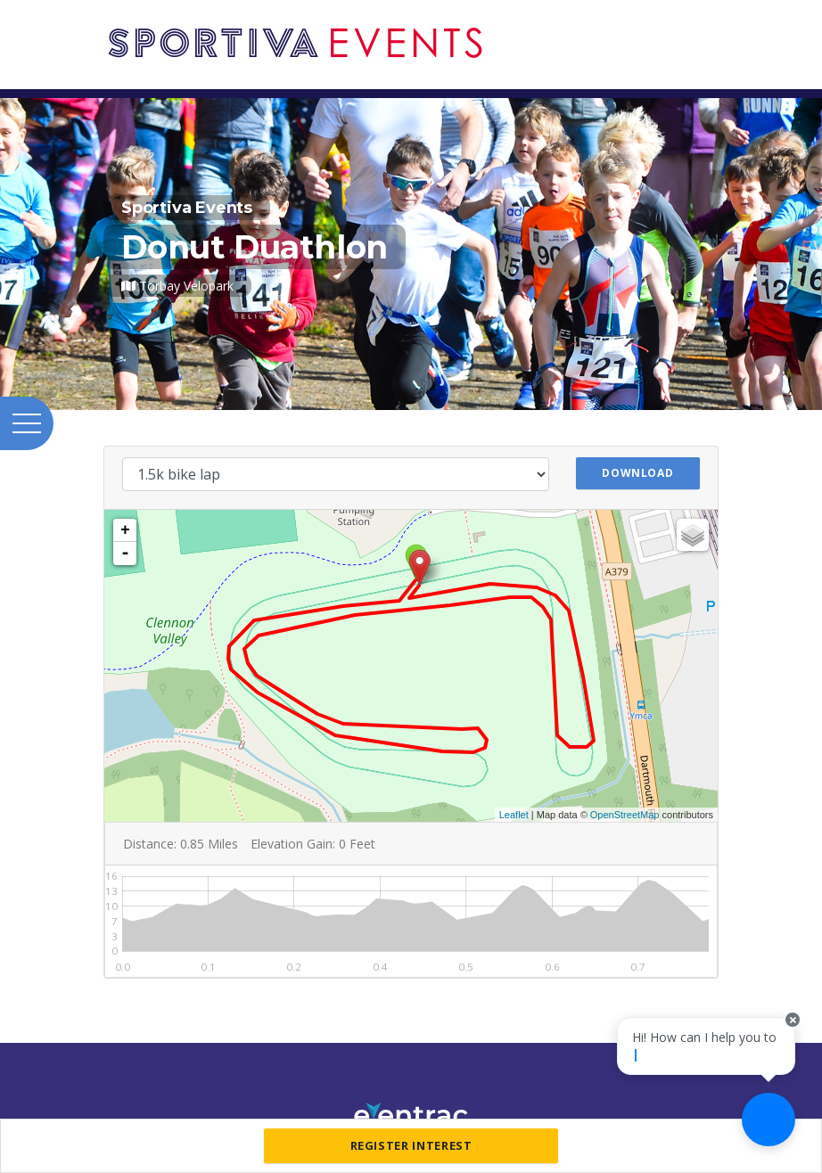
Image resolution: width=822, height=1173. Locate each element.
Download (637, 472)
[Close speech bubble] (792, 1037)
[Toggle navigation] (714, 25)
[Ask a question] (768, 1119)
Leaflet (514, 814)
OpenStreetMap (625, 814)
